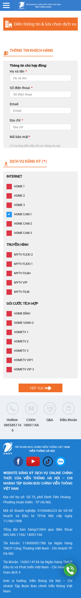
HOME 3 (15, 205)
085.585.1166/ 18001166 (22, 534)
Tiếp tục (37, 388)
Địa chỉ (16, 120)
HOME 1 (15, 186)
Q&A (49, 419)
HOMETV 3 (17, 350)
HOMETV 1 (17, 332)
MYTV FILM (17, 291)
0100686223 (47, 510)
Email (14, 104)
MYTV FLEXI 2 (19, 254)
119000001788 (34, 543)
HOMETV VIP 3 (20, 369)
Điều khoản (68, 419)
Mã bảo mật (20, 136)
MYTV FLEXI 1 (19, 263)
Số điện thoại (21, 87)
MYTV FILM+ (18, 273)
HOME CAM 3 (19, 232)
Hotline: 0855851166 (12, 425)
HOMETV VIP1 (19, 360)
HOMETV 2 (17, 341)
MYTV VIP (16, 282)
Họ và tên (18, 71)
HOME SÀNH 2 (20, 322)
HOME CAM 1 (19, 214)
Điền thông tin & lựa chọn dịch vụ (45, 24)
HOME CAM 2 (19, 223)
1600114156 (30, 561)
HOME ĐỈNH (18, 313)
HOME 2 (15, 195)
